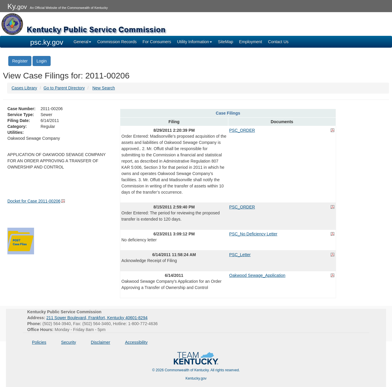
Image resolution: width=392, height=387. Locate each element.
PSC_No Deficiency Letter (253, 234)
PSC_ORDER (242, 130)
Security (68, 342)
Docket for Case (33, 201)
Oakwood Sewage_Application (257, 275)
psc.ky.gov (46, 42)
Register (20, 61)
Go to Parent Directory (64, 88)
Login (41, 61)
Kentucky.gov (195, 378)
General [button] (82, 41)
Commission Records (116, 41)
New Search (103, 88)
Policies (39, 342)
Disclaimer (100, 342)
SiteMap (225, 41)
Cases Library (24, 88)
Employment (250, 41)
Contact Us (278, 41)
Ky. (17, 6)
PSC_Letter (239, 254)
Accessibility (136, 342)
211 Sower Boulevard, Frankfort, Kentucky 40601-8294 (97, 317)
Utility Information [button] (194, 41)
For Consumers (156, 41)
